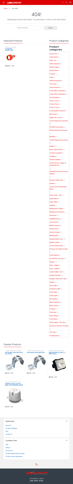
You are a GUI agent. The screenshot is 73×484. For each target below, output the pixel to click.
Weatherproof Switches (57, 212)
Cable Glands (54, 57)
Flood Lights (53, 292)
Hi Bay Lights (53, 295)
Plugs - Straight (54, 268)
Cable (51, 77)
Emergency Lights (55, 289)
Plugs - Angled (54, 265)
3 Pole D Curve (54, 104)
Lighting (52, 282)
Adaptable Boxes (55, 219)
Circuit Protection (55, 87)
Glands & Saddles (55, 159)
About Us (8, 425)
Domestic (52, 74)
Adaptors (52, 146)
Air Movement (54, 70)
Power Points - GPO (56, 195)
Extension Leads (55, 232)
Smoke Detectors (55, 64)
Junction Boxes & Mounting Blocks (58, 188)
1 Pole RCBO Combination (57, 90)
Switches (52, 205)
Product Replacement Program (15, 453)
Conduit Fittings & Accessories (59, 140)
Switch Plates (54, 202)
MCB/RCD (53, 136)
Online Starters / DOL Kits (57, 322)
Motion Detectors (55, 302)
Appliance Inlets (54, 242)
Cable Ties (53, 60)
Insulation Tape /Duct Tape (58, 278)
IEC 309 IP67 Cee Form (57, 258)
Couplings (53, 156)
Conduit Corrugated (56, 153)
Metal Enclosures (55, 225)
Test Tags (53, 332)
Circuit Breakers (54, 97)
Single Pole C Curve (56, 117)
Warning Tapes (54, 67)
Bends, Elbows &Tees (56, 149)
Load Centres (54, 222)
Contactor (53, 309)
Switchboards (54, 229)
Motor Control (54, 305)
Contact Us (9, 434)
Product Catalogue (11, 428)
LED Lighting (53, 299)
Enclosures (53, 215)
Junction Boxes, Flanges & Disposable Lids (58, 164)
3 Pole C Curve (54, 101)
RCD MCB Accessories (56, 127)
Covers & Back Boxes (56, 245)
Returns (8, 447)
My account (9, 450)
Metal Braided (54, 235)
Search (62, 2)
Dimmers (52, 183)
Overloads (53, 312)
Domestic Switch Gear (56, 180)
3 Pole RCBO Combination (57, 94)
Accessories (53, 54)
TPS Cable (53, 84)
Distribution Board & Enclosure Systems (59, 173)
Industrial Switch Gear (56, 239)
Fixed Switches (54, 255)
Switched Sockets (55, 275)
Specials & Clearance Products (59, 326)
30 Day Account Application (14, 456)
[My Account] (66, 2)
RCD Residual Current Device (58, 130)
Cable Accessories (55, 80)
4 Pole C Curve (54, 107)
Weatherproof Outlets (56, 208)
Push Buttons (53, 319)
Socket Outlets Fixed (56, 272)
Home (5, 8)
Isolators (52, 262)
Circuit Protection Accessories (59, 121)
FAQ (7, 431)
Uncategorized (54, 335)
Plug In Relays (54, 315)
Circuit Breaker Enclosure (57, 111)
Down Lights (53, 285)
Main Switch (53, 114)
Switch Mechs (54, 198)
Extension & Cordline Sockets (59, 249)
